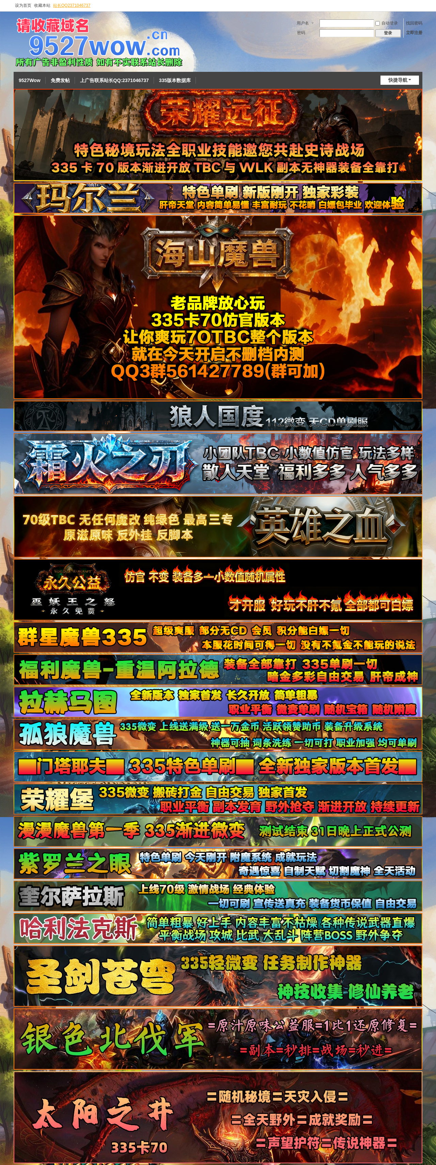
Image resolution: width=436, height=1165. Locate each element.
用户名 (303, 23)
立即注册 (414, 32)
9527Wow (30, 80)
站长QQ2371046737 (71, 5)
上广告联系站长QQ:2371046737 (114, 80)
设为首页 (23, 5)
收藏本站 (42, 5)
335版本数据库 (175, 80)
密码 (301, 32)
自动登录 (386, 23)
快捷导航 (397, 80)
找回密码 (414, 23)
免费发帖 (60, 80)
